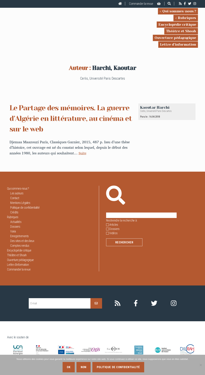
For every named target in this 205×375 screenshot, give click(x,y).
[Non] (200, 365)
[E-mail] (59, 303)
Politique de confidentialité (24, 207)
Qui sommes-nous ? (179, 11)
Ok (68, 367)
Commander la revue (141, 3)
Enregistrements (19, 236)
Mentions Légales (20, 203)
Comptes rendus (19, 245)
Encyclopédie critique (177, 25)
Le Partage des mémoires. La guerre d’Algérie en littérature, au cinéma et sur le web (69, 118)
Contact (14, 198)
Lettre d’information (178, 44)
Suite (83, 153)
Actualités (15, 222)
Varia (13, 231)
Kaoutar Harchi (154, 107)
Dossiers (15, 226)
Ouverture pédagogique (175, 38)
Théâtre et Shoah (181, 31)
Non (83, 367)
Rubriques (187, 18)
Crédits (14, 212)
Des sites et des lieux (22, 241)
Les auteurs (16, 193)
